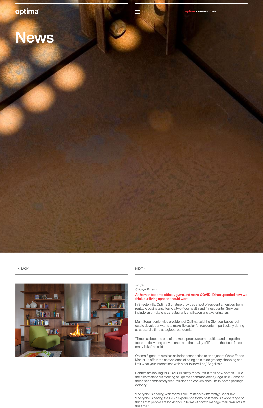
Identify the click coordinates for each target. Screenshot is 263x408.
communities (200, 11)
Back (24, 268)
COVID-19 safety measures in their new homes (201, 372)
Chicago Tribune (146, 289)
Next (139, 268)
